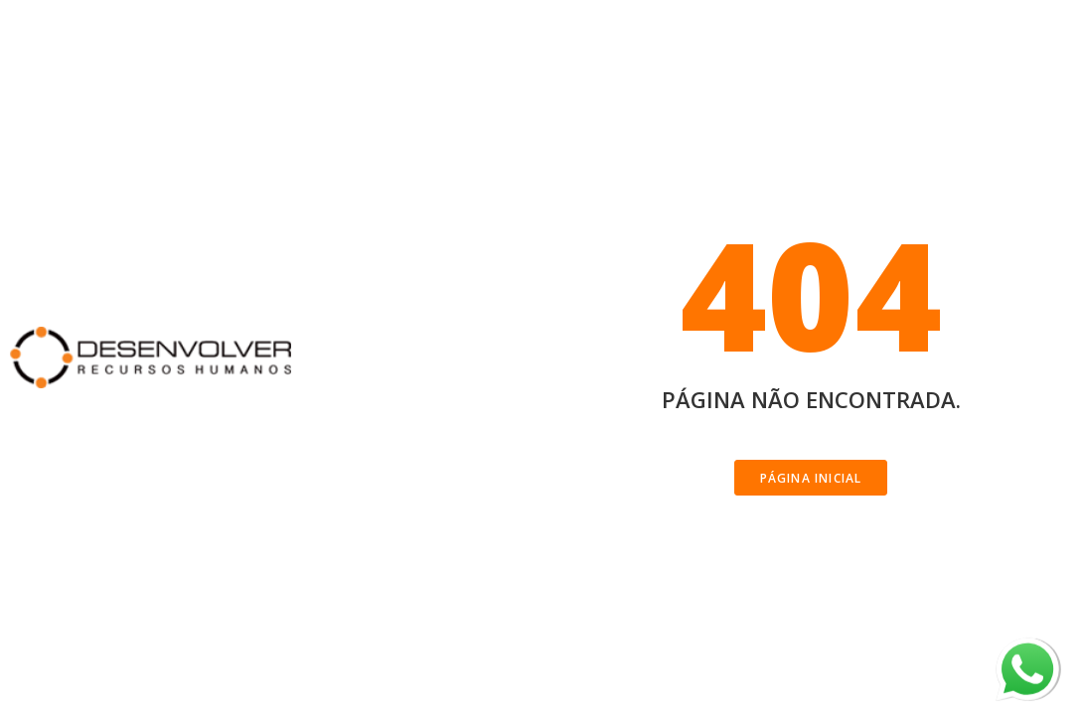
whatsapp (1027, 650)
